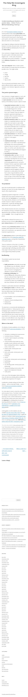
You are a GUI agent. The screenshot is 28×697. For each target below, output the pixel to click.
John (3, 528)
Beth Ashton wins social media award (10, 518)
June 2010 (4, 626)
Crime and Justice (17, 425)
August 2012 (4, 582)
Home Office (14, 432)
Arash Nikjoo (5, 532)
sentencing (10, 437)
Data (22, 425)
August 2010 (4, 623)
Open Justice (13, 434)
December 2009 (5, 637)
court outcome (22, 428)
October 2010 (5, 619)
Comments (5, 683)
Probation (8, 436)
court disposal (15, 428)
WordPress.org (5, 685)
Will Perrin (4, 439)
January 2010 (5, 635)
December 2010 (5, 616)
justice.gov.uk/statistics (15, 329)
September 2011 (5, 601)
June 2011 (4, 607)
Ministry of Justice (6, 434)
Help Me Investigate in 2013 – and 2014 (10, 519)
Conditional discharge (7, 428)
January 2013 (5, 576)
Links (3, 665)
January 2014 (5, 560)
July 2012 (4, 584)
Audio (3, 655)
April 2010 (4, 630)
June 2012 (4, 585)
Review (3, 667)
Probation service (15, 436)
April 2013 (4, 573)
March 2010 (4, 632)
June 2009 (4, 646)
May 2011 (4, 608)
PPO (17, 434)
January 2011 (5, 614)
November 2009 (5, 639)
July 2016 (4, 557)
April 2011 (4, 610)
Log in (3, 680)
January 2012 (5, 594)
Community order (19, 427)
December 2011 (5, 596)
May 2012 (4, 587)
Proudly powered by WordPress (8, 694)
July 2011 (4, 605)
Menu (14, 15)
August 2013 (4, 566)
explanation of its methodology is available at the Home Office (11, 405)
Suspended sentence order (19, 437)
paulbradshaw (18, 439)
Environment (5, 660)
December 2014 (5, 559)
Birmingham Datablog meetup (14, 31)
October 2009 (5, 641)
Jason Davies (21, 432)
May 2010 (4, 628)
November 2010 (5, 617)
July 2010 (4, 624)
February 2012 (5, 592)
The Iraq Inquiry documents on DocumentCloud (12, 509)
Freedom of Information (7, 664)
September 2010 (5, 621)
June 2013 (4, 569)
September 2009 (5, 642)
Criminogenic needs (6, 430)
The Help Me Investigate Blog (14, 4)
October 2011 (5, 600)
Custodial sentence (15, 430)
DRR (10, 432)
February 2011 (5, 612)
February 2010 (5, 633)
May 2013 (4, 571)
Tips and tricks (5, 669)
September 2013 (5, 564)
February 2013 (5, 575)
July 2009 (4, 644)
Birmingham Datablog (10, 427)
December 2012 (5, 578)
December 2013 (5, 562)
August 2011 (4, 603)
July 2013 (4, 568)
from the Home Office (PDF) (13, 412)
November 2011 (5, 598)
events (3, 662)
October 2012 (5, 580)
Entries (4, 681)
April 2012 (4, 589)
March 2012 (4, 591)
